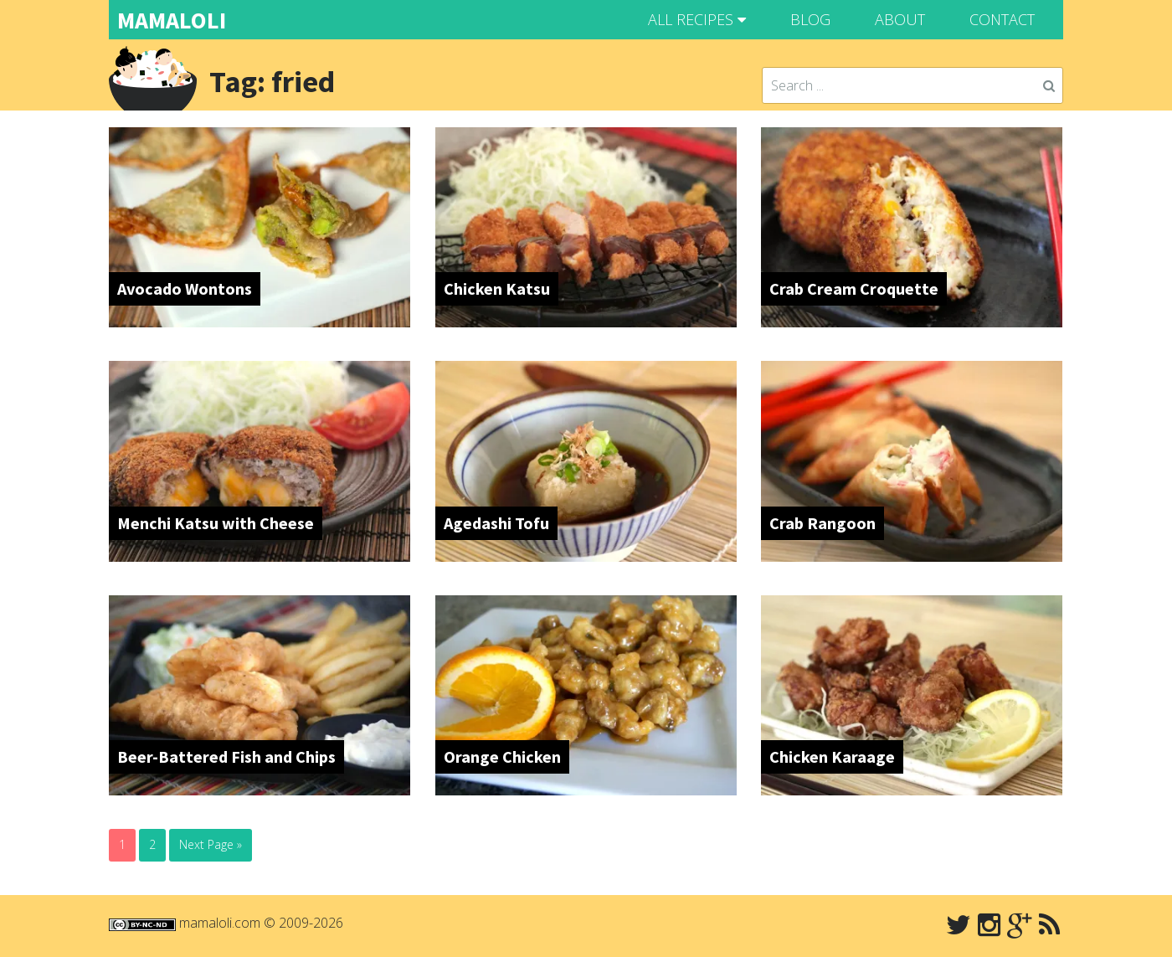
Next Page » (210, 844)
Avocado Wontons (184, 288)
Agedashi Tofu (496, 522)
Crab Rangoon (822, 522)
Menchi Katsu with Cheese (215, 522)
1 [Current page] (122, 844)
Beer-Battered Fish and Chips (226, 756)
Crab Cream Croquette (853, 288)
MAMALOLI (171, 20)
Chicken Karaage (832, 756)
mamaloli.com (219, 922)
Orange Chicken (502, 756)
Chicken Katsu (497, 288)
